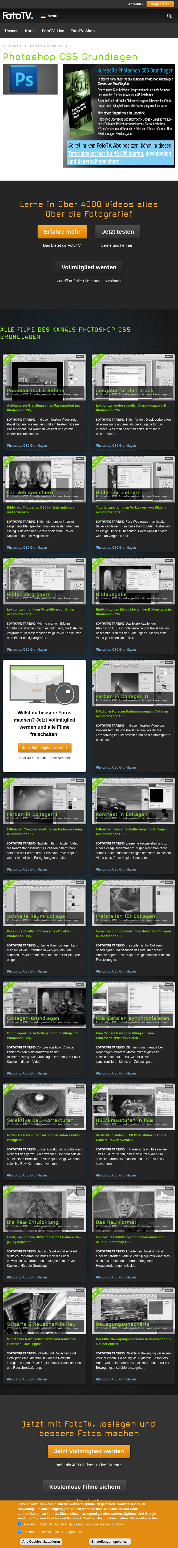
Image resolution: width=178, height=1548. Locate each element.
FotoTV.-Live (53, 31)
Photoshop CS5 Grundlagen (27, 445)
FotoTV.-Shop (83, 31)
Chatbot (29, 1532)
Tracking (29, 1524)
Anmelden (136, 4)
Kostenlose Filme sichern (84, 1486)
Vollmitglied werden (89, 267)
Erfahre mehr (62, 231)
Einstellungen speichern (109, 1541)
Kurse (30, 31)
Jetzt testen (118, 231)
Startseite (12, 46)
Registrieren (160, 4)
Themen (11, 31)
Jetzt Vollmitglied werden (44, 747)
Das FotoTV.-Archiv (46, 46)
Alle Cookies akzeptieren (41, 1541)
